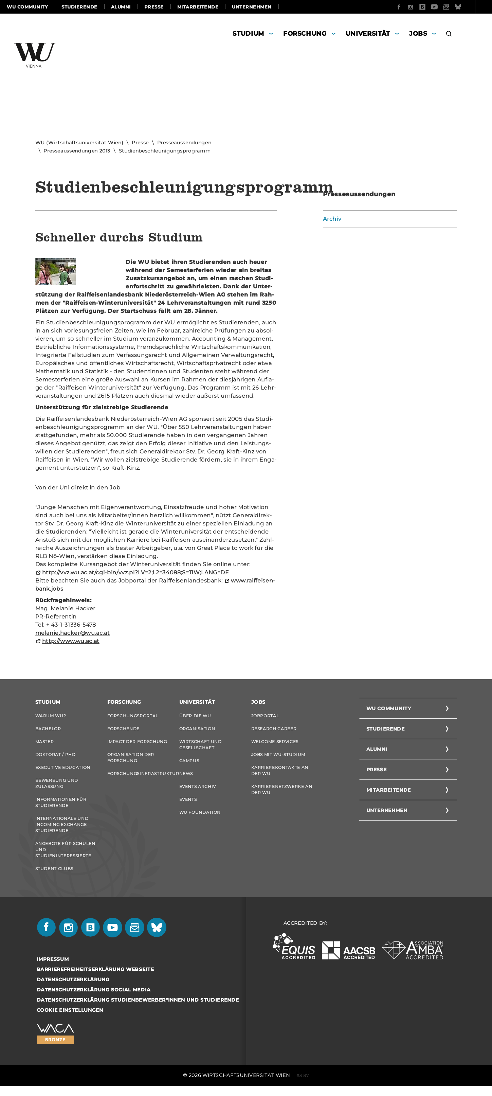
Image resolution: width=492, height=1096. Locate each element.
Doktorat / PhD (55, 757)
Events (188, 805)
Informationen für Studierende (61, 808)
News (186, 777)
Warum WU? (50, 715)
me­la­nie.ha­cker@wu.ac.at (72, 633)
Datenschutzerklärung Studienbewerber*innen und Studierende (138, 1010)
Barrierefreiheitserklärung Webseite (95, 979)
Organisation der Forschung (130, 760)
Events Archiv (197, 791)
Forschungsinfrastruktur (138, 777)
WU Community (27, 7)
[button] (449, 34)
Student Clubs (54, 877)
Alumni (121, 7)
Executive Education (62, 771)
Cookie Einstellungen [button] (70, 1020)
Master (44, 743)
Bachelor (48, 729)
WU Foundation (200, 819)
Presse (154, 7)
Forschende (123, 729)
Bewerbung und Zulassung (56, 788)
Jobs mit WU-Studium (278, 757)
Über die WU (195, 715)
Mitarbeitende (198, 7)
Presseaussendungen (184, 143)
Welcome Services (274, 743)
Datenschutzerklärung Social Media (94, 1000)
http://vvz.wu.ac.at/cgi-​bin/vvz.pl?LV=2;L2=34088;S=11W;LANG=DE (135, 572)
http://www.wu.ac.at (70, 641)
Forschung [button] (305, 33)
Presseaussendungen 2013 (76, 151)
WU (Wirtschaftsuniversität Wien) (79, 143)
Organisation (197, 729)
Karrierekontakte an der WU (279, 774)
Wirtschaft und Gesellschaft (200, 746)
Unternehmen (252, 7)
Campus (189, 763)
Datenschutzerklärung (73, 990)
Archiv (332, 219)
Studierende (79, 7)
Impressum (53, 969)
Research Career (274, 729)
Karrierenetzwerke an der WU (281, 794)
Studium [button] (248, 33)
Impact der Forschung (137, 743)
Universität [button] (368, 33)
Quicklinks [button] (465, 7)
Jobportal (265, 715)
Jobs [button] (418, 33)
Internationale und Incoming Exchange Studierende (62, 831)
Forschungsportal (132, 715)
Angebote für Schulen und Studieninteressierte (65, 857)
